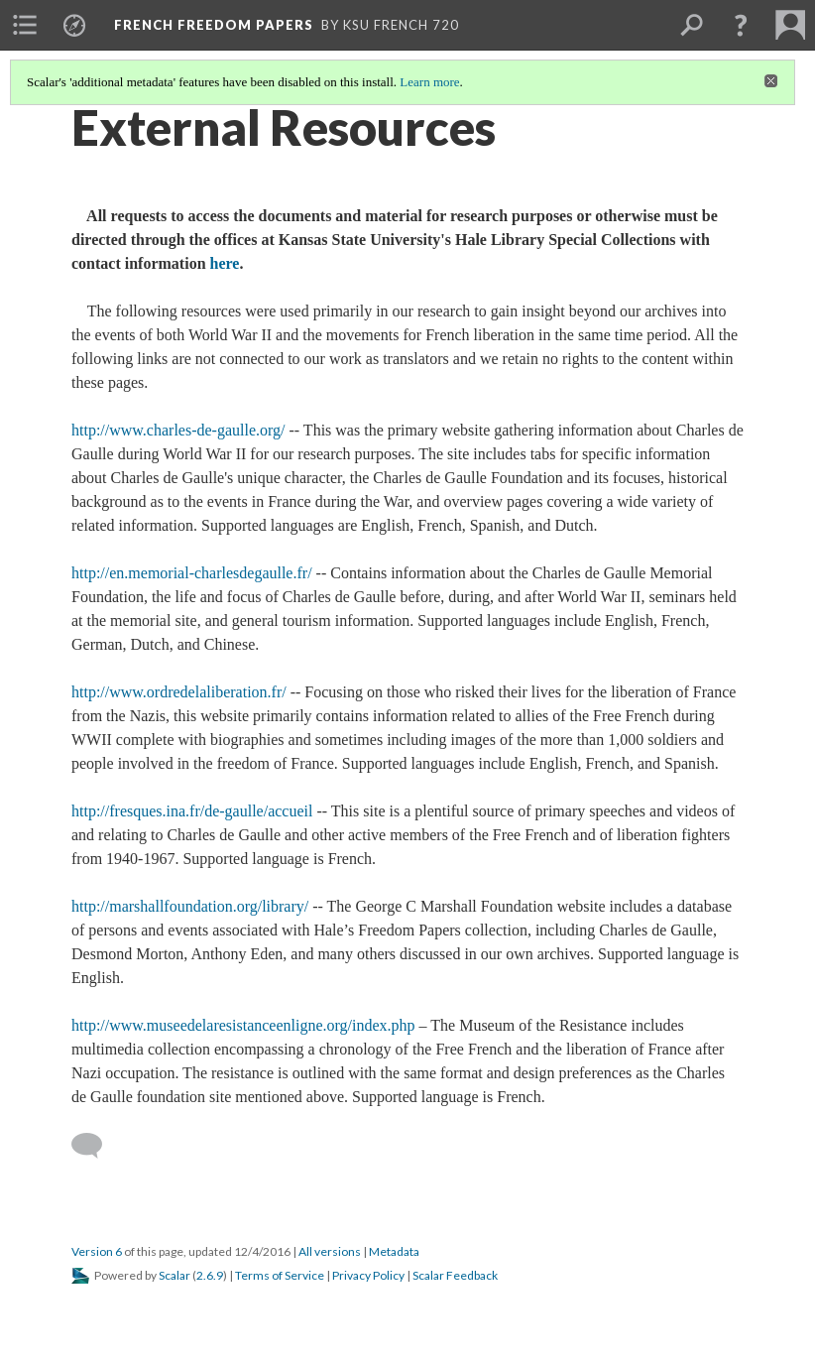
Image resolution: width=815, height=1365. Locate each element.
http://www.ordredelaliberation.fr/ (179, 691)
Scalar (174, 1275)
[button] (740, 25)
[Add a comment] (95, 1146)
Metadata (394, 1251)
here (225, 263)
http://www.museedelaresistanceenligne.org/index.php (243, 1025)
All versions (329, 1251)
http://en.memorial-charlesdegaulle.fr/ (191, 572)
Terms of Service (279, 1275)
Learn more (429, 81)
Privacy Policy (368, 1275)
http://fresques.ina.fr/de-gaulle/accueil (191, 811)
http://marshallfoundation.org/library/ (189, 906)
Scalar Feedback (455, 1275)
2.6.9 (209, 1275)
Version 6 (96, 1251)
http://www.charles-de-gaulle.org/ (178, 430)
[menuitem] (25, 25)
